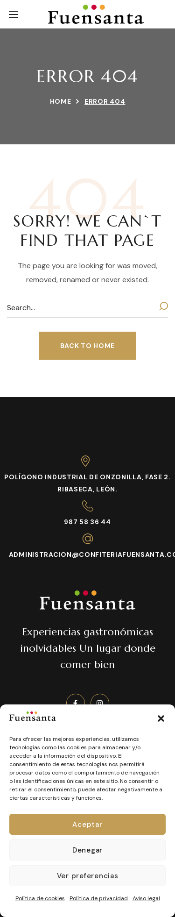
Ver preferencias (88, 876)
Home (60, 101)
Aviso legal (146, 898)
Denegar (87, 850)
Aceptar (87, 824)
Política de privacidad (99, 898)
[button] (161, 718)
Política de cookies (40, 898)
